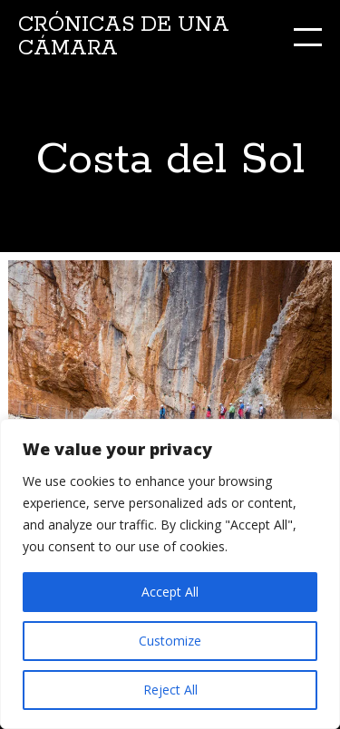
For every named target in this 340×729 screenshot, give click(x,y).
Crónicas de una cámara (123, 37)
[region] (170, 574)
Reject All (170, 689)
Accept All (170, 591)
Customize (170, 640)
